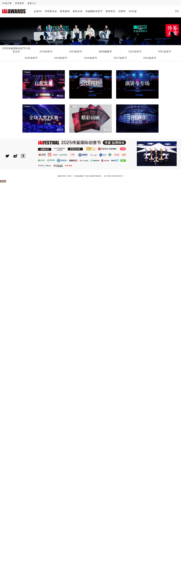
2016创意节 (149, 58)
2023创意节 (105, 51)
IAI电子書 (7, 3)
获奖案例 (65, 11)
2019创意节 (60, 58)
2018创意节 (90, 58)
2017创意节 (120, 58)
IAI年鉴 (133, 11)
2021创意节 (164, 51)
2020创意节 (31, 58)
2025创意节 (46, 51)
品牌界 (122, 11)
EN (177, 11)
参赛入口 (32, 3)
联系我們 (19, 3)
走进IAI (38, 11)
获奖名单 (78, 11)
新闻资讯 (110, 11)
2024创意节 (75, 51)
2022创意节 (135, 51)
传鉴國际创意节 (94, 11)
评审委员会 (51, 11)
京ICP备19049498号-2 (113, 176)
